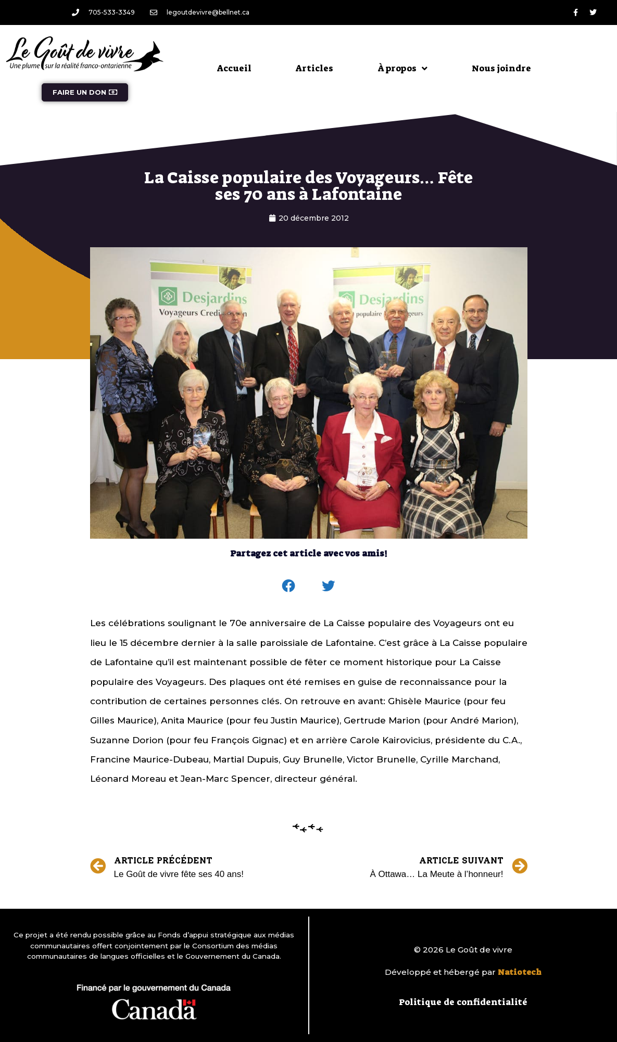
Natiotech (520, 972)
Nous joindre (501, 68)
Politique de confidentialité (463, 1002)
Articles (314, 68)
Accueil (234, 68)
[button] (288, 586)
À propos (402, 68)
